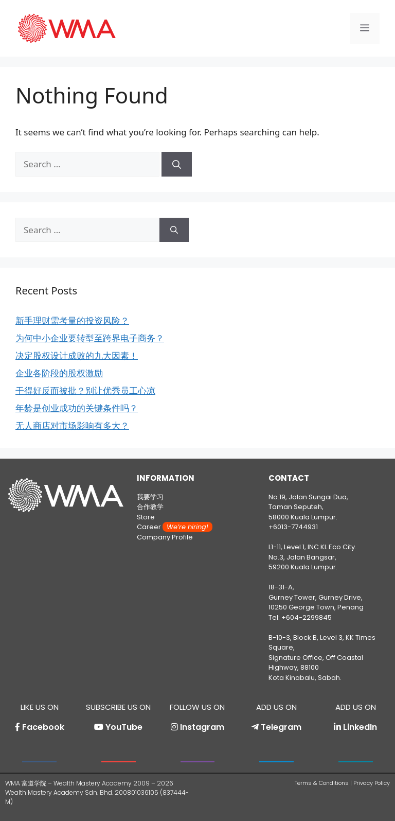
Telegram (281, 727)
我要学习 (150, 497)
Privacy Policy (371, 783)
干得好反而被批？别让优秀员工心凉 (85, 390)
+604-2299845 (306, 617)
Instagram (202, 727)
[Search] (176, 164)
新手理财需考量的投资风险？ (72, 320)
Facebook (43, 727)
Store (146, 517)
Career (174, 527)
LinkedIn (360, 727)
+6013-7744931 (293, 527)
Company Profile (165, 537)
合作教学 (150, 507)
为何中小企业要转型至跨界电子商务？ (89, 338)
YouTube (123, 727)
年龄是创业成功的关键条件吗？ (76, 408)
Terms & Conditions (322, 783)
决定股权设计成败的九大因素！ (76, 355)
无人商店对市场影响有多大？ (72, 425)
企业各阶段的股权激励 (59, 373)
